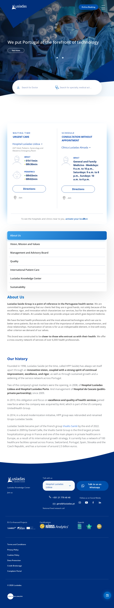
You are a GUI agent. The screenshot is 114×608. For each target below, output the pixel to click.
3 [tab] (63, 58)
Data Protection (14, 560)
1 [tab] (51, 58)
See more (16, 50)
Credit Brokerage (14, 565)
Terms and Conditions (16, 544)
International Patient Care (24, 269)
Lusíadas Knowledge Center (25, 278)
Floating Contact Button (106, 596)
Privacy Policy (12, 549)
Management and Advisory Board (29, 252)
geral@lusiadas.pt (66, 503)
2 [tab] (57, 58)
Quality (14, 261)
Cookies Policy (13, 555)
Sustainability (17, 287)
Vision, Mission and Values (25, 244)
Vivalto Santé (69, 426)
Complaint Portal (14, 571)
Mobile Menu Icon (104, 7)
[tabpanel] (57, 45)
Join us (10, 492)
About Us (15, 235)
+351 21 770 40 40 (61, 497)
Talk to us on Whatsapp (94, 486)
